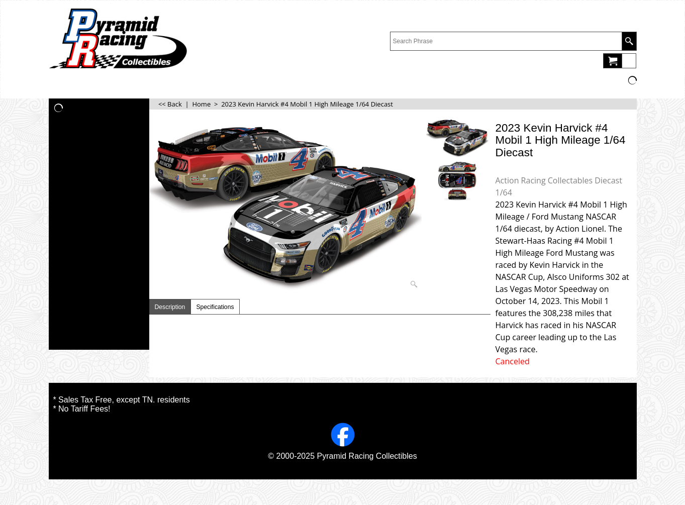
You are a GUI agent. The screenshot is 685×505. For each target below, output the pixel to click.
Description (170, 307)
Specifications (215, 307)
